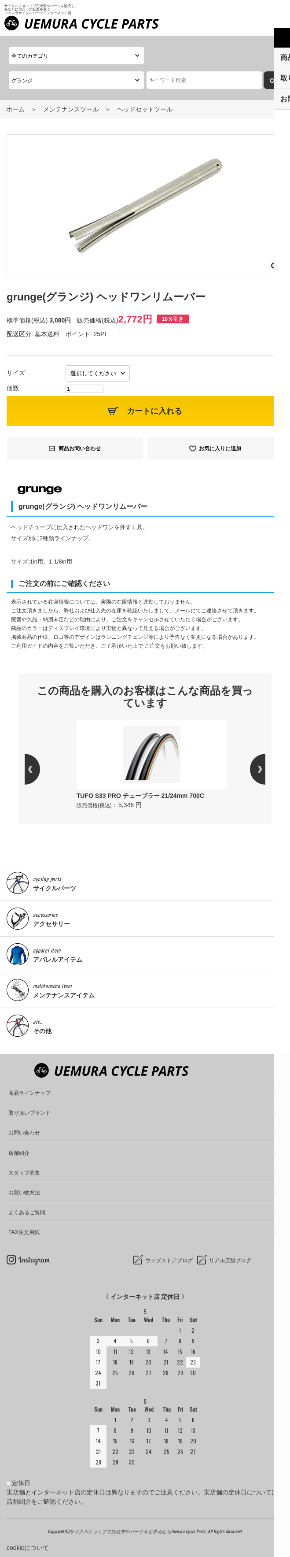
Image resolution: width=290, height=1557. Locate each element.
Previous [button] (40, 769)
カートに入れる (154, 411)
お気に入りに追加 (220, 448)
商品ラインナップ (29, 1093)
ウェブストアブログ (169, 1260)
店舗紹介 (18, 1153)
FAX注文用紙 (24, 1232)
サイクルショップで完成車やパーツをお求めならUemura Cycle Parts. (139, 1531)
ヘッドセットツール (145, 109)
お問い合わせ (24, 1133)
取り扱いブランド (29, 1113)
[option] (151, 765)
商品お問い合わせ (80, 448)
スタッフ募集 (24, 1173)
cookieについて (28, 1547)
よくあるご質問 (26, 1212)
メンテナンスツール (71, 109)
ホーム (15, 109)
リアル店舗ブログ (230, 1260)
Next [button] (250, 769)
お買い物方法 (24, 1193)
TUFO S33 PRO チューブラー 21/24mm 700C (140, 795)
